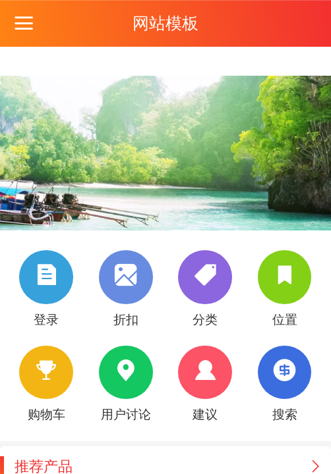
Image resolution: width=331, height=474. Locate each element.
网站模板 (165, 23)
